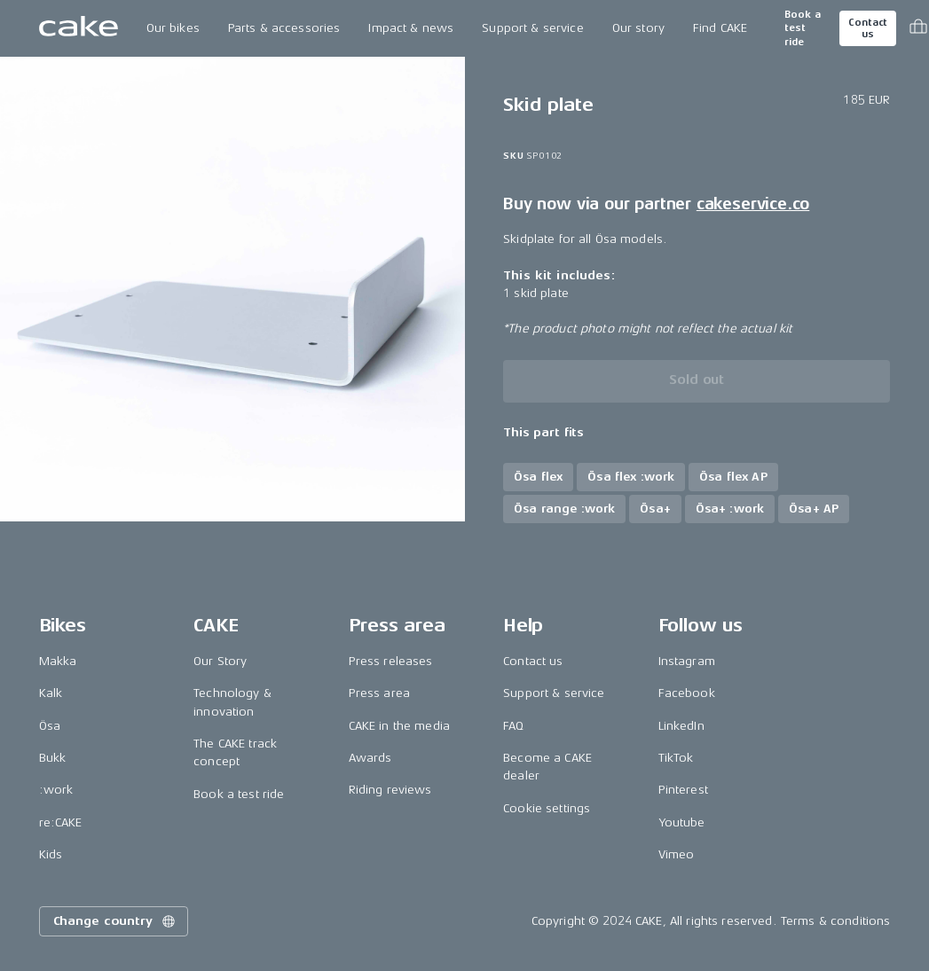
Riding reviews (390, 789)
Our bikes (173, 28)
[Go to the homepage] (78, 28)
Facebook (686, 693)
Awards (370, 757)
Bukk (53, 757)
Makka (58, 661)
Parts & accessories (284, 28)
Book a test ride (802, 28)
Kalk (51, 693)
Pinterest (683, 789)
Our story (638, 28)
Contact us (867, 28)
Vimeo (676, 854)
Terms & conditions (836, 921)
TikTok (676, 757)
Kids (51, 854)
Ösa (49, 725)
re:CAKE (61, 822)
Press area (379, 693)
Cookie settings (546, 808)
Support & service (532, 28)
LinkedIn (681, 725)
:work (56, 789)
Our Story (220, 661)
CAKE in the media (399, 725)
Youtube (681, 822)
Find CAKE (720, 28)
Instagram (686, 661)
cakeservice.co (753, 204)
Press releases (391, 661)
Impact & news (410, 28)
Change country (115, 921)
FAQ (513, 725)
